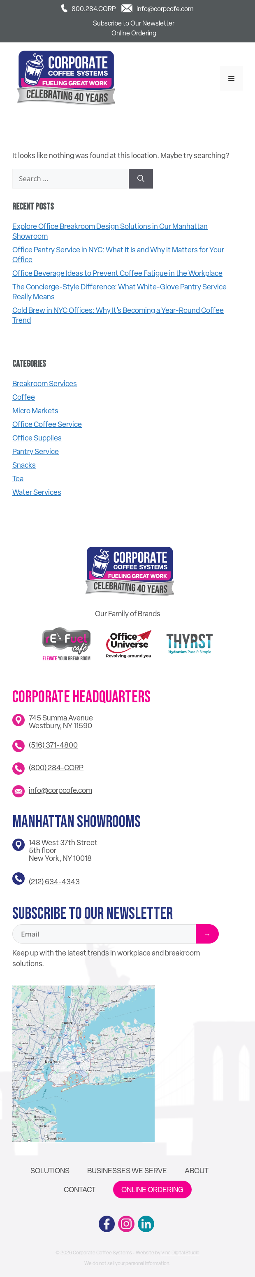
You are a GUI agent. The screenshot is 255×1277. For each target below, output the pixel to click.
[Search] (141, 179)
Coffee (23, 397)
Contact (79, 1189)
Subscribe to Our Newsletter (133, 23)
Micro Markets (35, 410)
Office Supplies (37, 438)
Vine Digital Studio (180, 1252)
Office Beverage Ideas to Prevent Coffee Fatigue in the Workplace (117, 273)
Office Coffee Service (47, 424)
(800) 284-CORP (56, 767)
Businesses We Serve (127, 1170)
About (197, 1170)
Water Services (36, 492)
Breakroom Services (44, 383)
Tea (17, 478)
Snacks (24, 465)
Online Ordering (133, 33)
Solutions (50, 1170)
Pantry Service (35, 451)
